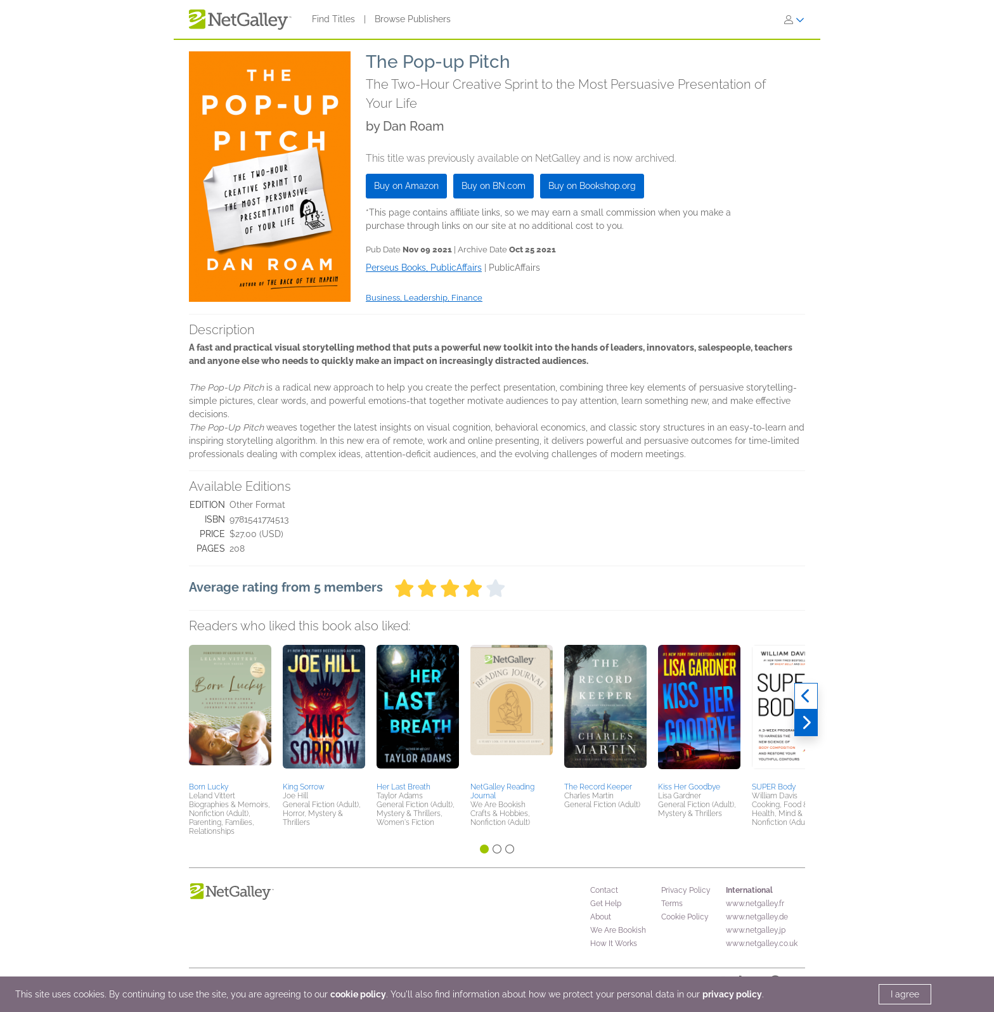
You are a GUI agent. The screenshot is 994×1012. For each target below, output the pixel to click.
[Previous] (806, 696)
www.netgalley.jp (755, 930)
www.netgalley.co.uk (761, 943)
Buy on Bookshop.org (592, 186)
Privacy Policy (686, 890)
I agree (905, 994)
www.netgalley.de (757, 916)
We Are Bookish (618, 930)
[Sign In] (794, 20)
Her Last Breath (403, 786)
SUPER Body (774, 786)
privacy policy (732, 994)
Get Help (605, 903)
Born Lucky (208, 786)
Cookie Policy (685, 916)
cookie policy (358, 994)
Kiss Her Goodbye (689, 786)
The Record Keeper (598, 786)
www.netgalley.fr (755, 903)
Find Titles (333, 19)
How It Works (613, 943)
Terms (672, 903)
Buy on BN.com (494, 186)
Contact (604, 890)
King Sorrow (304, 786)
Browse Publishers (413, 19)
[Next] (806, 723)
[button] (230, 711)
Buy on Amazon (406, 186)
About (600, 916)
